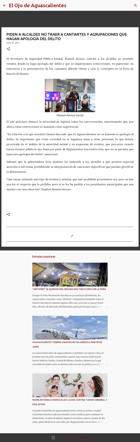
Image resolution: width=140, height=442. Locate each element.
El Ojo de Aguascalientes (37, 5)
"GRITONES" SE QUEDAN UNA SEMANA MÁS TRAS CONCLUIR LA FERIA (69, 289)
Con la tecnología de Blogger (70, 437)
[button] (8, 49)
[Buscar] (71, 5)
